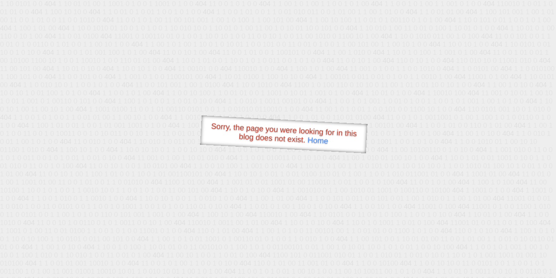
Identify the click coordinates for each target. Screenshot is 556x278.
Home (317, 140)
